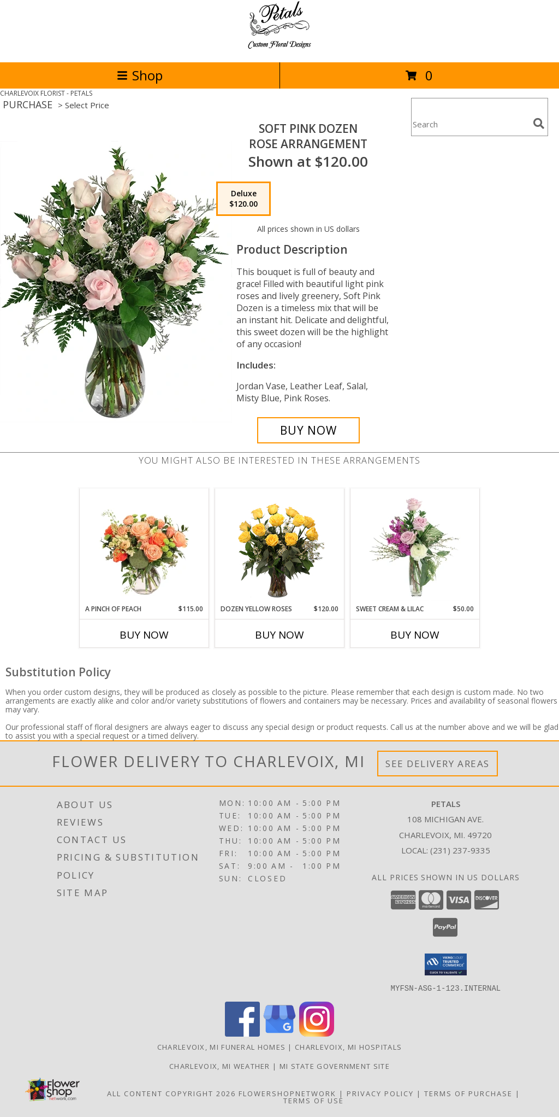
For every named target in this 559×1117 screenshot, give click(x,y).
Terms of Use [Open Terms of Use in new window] (313, 1100)
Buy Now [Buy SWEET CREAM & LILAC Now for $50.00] (414, 635)
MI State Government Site (335, 1066)
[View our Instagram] (316, 1033)
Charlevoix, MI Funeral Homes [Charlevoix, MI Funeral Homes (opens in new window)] (221, 1046)
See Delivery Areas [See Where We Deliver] (437, 763)
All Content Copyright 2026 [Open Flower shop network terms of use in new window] (171, 1093)
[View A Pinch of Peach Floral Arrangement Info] (144, 546)
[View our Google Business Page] (279, 1033)
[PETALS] (279, 46)
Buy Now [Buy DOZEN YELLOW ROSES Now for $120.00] (279, 635)
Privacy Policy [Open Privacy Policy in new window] (380, 1093)
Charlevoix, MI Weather (219, 1066)
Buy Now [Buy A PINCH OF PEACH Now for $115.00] (144, 635)
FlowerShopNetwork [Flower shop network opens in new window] (287, 1093)
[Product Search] (470, 124)
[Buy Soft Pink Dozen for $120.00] (308, 430)
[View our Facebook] (242, 1033)
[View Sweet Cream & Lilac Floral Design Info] (415, 546)
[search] (539, 124)
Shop (140, 75)
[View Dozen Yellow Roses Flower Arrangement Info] (279, 546)
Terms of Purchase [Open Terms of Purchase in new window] (468, 1093)
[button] (446, 964)
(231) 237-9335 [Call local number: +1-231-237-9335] (460, 850)
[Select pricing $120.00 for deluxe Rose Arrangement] (243, 199)
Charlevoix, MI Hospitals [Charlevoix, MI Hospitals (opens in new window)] (348, 1046)
